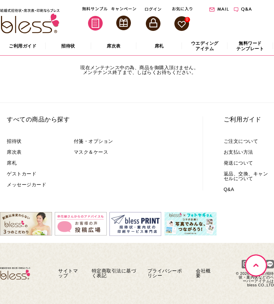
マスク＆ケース (91, 152)
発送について (238, 163)
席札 (12, 163)
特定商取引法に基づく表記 (114, 273)
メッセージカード (26, 184)
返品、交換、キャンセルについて (246, 176)
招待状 (14, 141)
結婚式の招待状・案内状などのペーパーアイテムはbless (256, 279)
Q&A (229, 189)
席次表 (14, 152)
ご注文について (241, 141)
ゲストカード (21, 173)
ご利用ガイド (242, 119)
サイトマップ (68, 273)
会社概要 (203, 273)
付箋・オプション (93, 141)
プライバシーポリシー (165, 273)
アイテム (205, 46)
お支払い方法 (238, 152)
